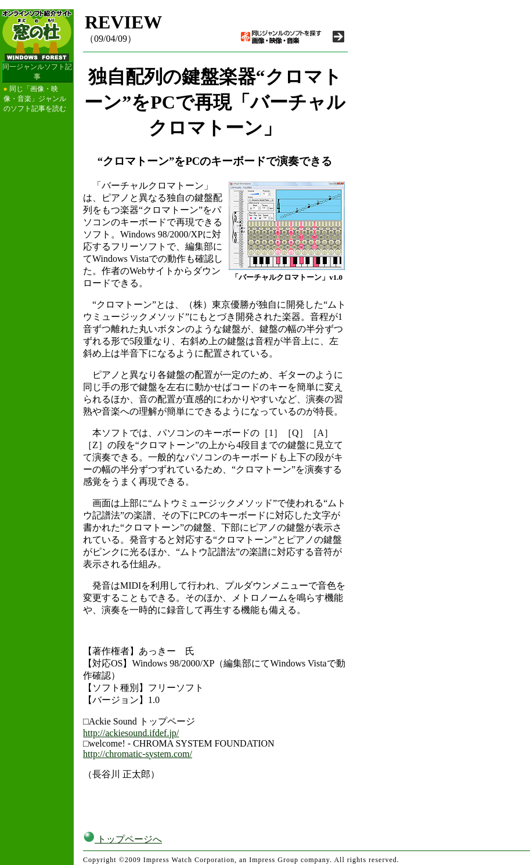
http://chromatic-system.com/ (137, 754)
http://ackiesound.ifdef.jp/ (131, 733)
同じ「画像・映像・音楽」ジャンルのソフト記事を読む (34, 99)
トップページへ (122, 839)
